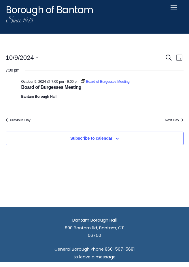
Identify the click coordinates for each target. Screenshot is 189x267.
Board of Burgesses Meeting (51, 87)
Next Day (174, 120)
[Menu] (173, 8)
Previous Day (18, 120)
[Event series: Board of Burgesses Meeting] (105, 82)
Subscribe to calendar (91, 138)
